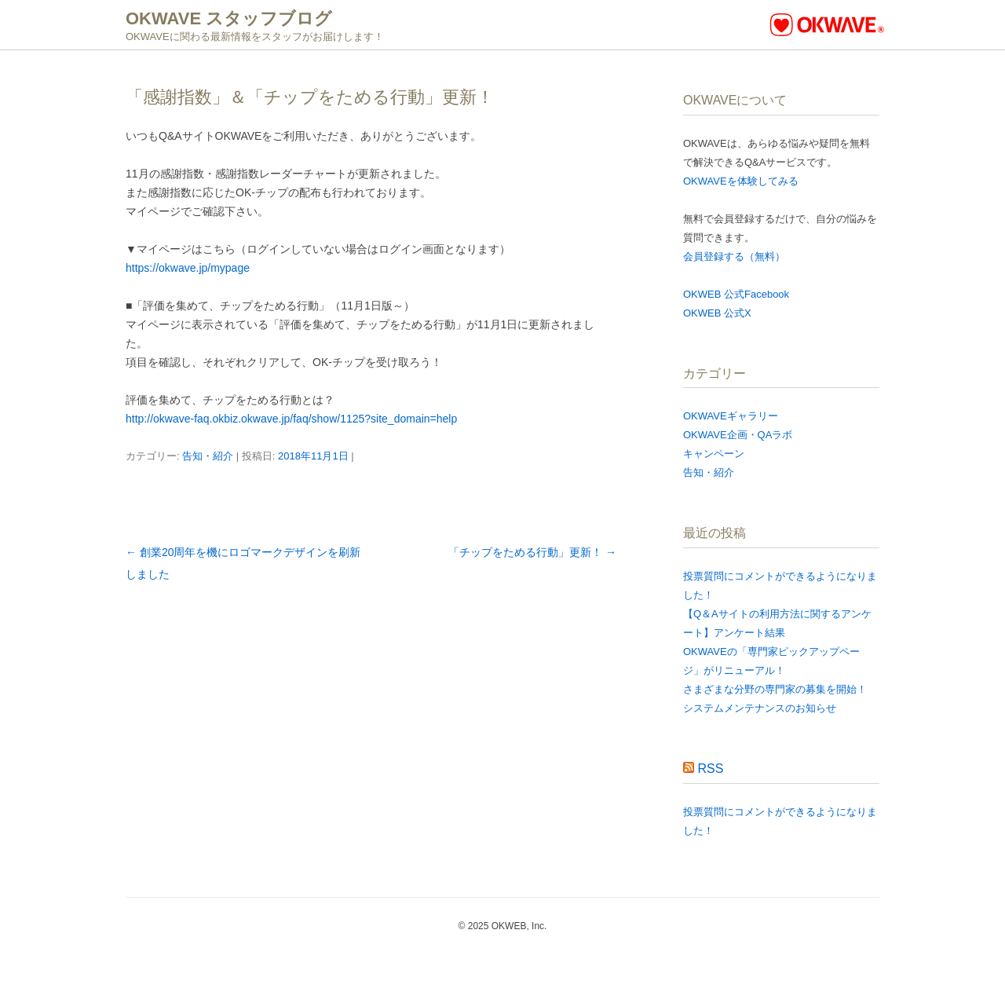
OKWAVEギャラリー (730, 416)
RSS (710, 768)
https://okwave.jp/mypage (188, 268)
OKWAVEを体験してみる (741, 181)
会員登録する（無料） (734, 256)
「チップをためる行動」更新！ (532, 552)
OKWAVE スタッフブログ (229, 18)
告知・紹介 (207, 456)
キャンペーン (713, 453)
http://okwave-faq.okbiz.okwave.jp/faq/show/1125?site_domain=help (291, 418)
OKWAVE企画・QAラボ (737, 435)
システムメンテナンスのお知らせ (759, 708)
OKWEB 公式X (717, 313)
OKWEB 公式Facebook (736, 294)
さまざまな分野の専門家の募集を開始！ (775, 689)
